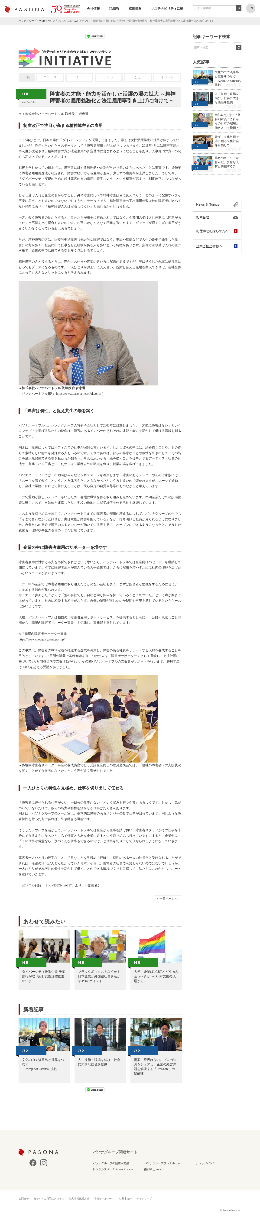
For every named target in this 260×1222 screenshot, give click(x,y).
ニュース (50, 77)
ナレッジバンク (205, 1163)
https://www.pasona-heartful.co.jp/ (78, 393)
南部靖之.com (152, 1169)
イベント (167, 77)
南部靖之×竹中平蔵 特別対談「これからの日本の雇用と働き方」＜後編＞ (227, 121)
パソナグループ (27, 20)
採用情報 (135, 8)
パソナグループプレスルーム (162, 1163)
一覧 (26, 77)
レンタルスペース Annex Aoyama (113, 1169)
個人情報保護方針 (79, 1198)
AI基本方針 (125, 1198)
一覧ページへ (168, 898)
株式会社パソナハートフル (44, 114)
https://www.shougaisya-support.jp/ (42, 639)
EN (251, 8)
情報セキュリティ (104, 1198)
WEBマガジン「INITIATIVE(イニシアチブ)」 (65, 20)
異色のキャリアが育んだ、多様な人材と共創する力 (227, 162)
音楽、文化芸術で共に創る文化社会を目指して (227, 141)
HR (79, 77)
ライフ (109, 77)
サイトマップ (144, 1198)
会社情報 (93, 8)
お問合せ (24, 1198)
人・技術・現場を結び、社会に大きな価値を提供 (227, 98)
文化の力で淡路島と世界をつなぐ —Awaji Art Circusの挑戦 (228, 78)
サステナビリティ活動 (167, 8)
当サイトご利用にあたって (48, 1198)
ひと (138, 77)
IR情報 (114, 8)
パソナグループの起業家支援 (111, 1163)
